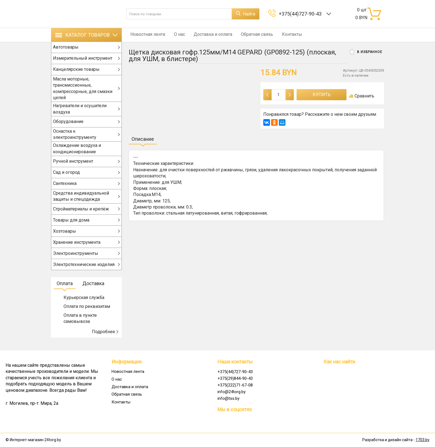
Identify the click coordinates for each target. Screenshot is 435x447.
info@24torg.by (232, 391)
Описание (142, 139)
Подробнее (105, 337)
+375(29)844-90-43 (235, 378)
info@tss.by (228, 398)
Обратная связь (250, 34)
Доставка (93, 289)
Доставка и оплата (207, 34)
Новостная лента (146, 34)
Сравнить (361, 96)
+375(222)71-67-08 (235, 385)
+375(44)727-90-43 (301, 14)
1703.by (422, 440)
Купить (322, 94)
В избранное (365, 51)
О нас (175, 34)
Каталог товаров (86, 35)
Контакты (283, 34)
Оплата (65, 289)
